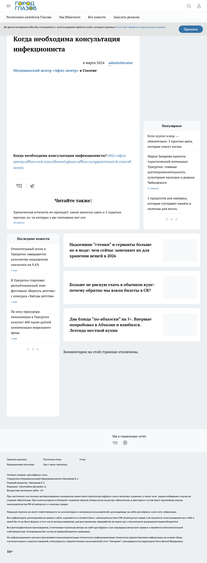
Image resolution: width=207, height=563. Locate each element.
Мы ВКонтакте (69, 17)
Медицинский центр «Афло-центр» (46, 70)
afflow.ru (32, 161)
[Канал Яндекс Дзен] (125, 443)
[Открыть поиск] (189, 6)
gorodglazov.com (107, 496)
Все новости (97, 17)
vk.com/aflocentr (53, 161)
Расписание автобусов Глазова (29, 17)
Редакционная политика (20, 464)
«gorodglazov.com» (37, 474)
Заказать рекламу (126, 17)
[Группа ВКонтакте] (115, 443)
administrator (121, 62)
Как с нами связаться (55, 464)
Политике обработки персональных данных (141, 27)
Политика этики (52, 459)
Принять (191, 29)
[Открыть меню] (8, 6)
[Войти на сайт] (199, 6)
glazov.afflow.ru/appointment (90, 161)
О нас (82, 459)
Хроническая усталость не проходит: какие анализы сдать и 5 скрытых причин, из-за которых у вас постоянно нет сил (73, 217)
